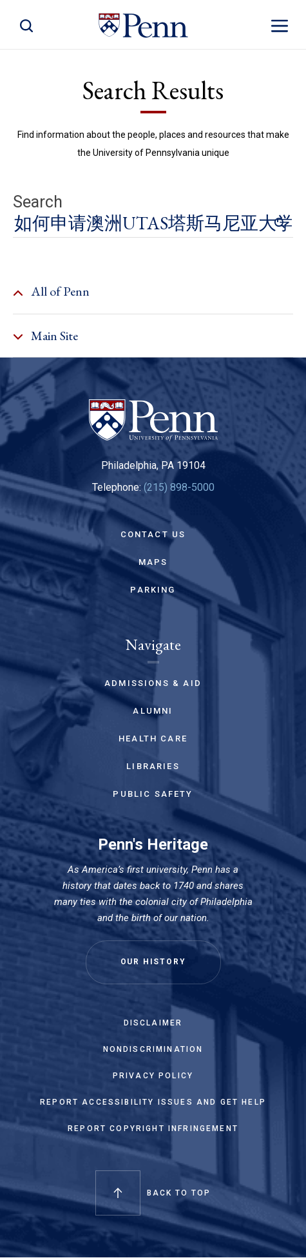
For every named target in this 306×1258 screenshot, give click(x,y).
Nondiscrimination (153, 1049)
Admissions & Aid (153, 683)
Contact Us (153, 534)
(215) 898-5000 (179, 487)
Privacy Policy (153, 1075)
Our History (153, 961)
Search (37, 202)
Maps (153, 562)
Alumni (153, 711)
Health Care (153, 738)
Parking (152, 590)
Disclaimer (153, 1022)
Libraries (153, 766)
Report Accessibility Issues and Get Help (153, 1102)
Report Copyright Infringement (153, 1128)
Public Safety (153, 794)
